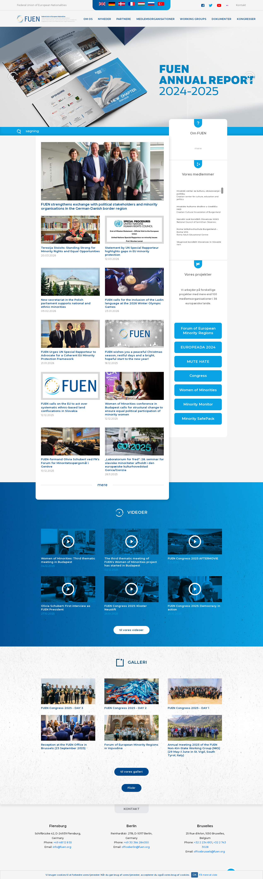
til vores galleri (132, 771)
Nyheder (104, 19)
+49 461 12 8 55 (63, 842)
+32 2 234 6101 (203, 842)
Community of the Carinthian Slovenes (199, 245)
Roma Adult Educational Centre (199, 232)
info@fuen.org (62, 847)
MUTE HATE (198, 361)
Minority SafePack (198, 418)
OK (195, 874)
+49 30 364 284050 (136, 842)
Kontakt (241, 5)
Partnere (123, 19)
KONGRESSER (246, 19)
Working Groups (193, 19)
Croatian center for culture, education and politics (199, 195)
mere (102, 485)
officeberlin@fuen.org (136, 847)
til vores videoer (131, 630)
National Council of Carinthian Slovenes (199, 220)
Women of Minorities (198, 390)
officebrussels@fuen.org (209, 851)
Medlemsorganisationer (155, 19)
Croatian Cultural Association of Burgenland (199, 209)
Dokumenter (221, 19)
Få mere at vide (208, 874)
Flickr (131, 787)
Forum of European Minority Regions (198, 330)
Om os (88, 19)
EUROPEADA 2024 (198, 347)
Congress (198, 376)
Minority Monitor (198, 404)
